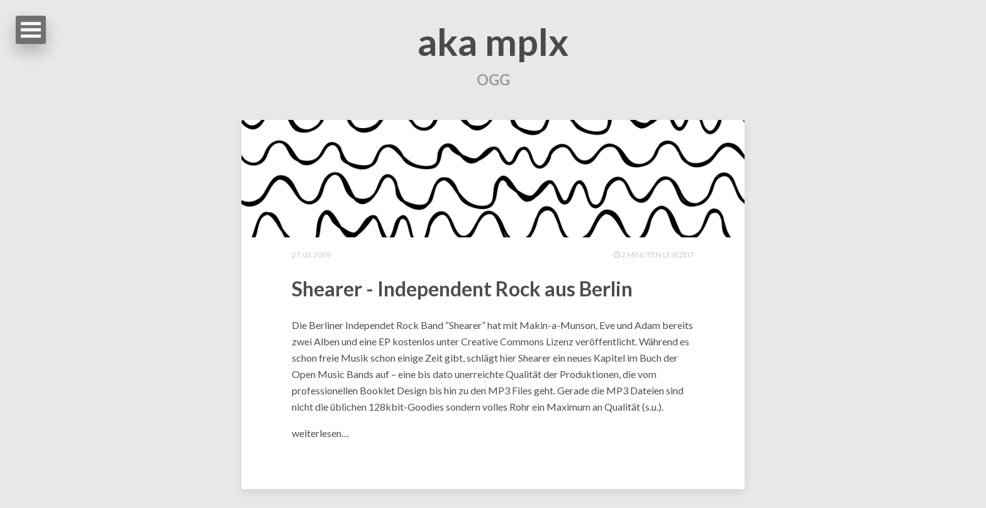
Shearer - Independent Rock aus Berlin (462, 288)
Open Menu (31, 30)
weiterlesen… (320, 433)
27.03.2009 (311, 254)
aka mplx (493, 41)
